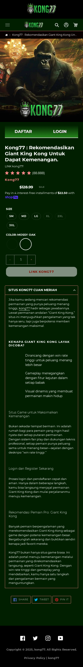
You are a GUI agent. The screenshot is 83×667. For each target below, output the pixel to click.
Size (9, 209)
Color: (20, 234)
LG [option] (36, 216)
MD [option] (23, 216)
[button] (7, 24)
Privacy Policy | (36, 658)
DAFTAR (23, 131)
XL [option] (48, 216)
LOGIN (60, 131)
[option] (12, 244)
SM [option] (11, 216)
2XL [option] (60, 216)
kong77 (24, 308)
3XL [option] (12, 225)
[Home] (6, 35)
